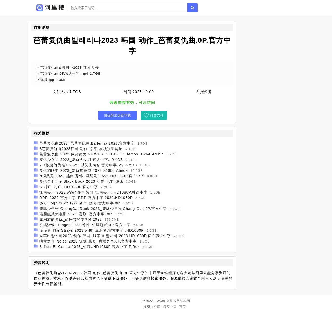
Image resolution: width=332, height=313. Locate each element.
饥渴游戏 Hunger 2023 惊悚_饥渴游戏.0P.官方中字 (84, 225)
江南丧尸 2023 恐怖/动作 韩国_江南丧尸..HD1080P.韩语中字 (93, 192)
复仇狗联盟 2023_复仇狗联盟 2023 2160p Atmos (83, 170)
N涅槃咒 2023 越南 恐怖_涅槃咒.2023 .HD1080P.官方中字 (91, 176)
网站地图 (183, 301)
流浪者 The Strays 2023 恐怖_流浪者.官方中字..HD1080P (91, 230)
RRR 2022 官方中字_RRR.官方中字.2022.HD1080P (86, 198)
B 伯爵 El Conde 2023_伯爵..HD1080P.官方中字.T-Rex (89, 247)
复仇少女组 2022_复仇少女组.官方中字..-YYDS (81, 160)
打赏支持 (157, 115)
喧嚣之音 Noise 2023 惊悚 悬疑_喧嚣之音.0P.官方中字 (88, 241)
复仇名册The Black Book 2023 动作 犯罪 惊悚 (81, 181)
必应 (157, 307)
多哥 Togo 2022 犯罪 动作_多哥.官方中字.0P (79, 203)
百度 (182, 307)
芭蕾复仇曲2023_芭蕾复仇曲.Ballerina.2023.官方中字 (87, 143)
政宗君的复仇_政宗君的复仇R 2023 (70, 219)
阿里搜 (172, 301)
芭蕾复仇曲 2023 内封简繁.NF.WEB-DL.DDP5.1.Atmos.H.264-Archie (101, 154)
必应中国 (170, 307)
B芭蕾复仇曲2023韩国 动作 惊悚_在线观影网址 (81, 149)
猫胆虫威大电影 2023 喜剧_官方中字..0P (75, 214)
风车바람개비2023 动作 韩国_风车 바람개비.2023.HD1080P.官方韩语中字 (105, 236)
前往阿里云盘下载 (117, 115)
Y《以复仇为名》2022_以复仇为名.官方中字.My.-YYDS (88, 165)
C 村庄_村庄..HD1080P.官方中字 (68, 187)
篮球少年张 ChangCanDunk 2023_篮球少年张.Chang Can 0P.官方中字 (103, 209)
